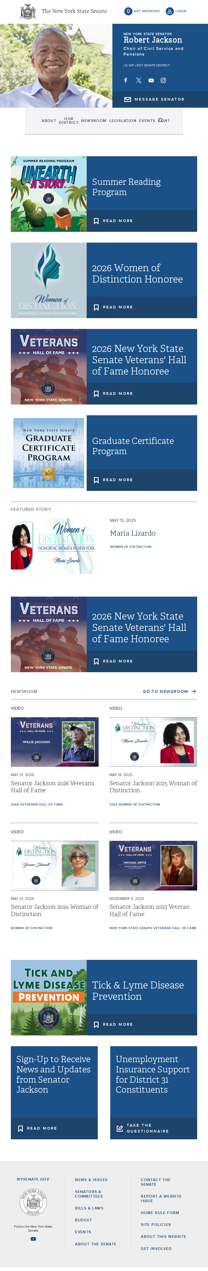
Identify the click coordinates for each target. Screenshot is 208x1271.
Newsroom (85, 124)
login (181, 13)
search (181, 124)
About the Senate (95, 1247)
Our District (55, 124)
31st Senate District (153, 68)
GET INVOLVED (156, 1252)
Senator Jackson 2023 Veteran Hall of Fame (149, 913)
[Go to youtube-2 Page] (33, 1242)
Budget (83, 1223)
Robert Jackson (153, 43)
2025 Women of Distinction (134, 808)
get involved (147, 13)
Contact (162, 124)
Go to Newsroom (166, 695)
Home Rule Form (160, 1216)
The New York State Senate (74, 13)
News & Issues (91, 1183)
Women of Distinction (131, 550)
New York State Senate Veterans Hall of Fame (153, 931)
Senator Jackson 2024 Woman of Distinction (55, 913)
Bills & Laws (89, 1212)
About (28, 124)
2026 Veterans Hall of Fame (37, 808)
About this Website (163, 1240)
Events (140, 124)
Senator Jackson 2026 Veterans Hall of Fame (52, 790)
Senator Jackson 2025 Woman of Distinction (153, 790)
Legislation (115, 124)
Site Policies (156, 1228)
